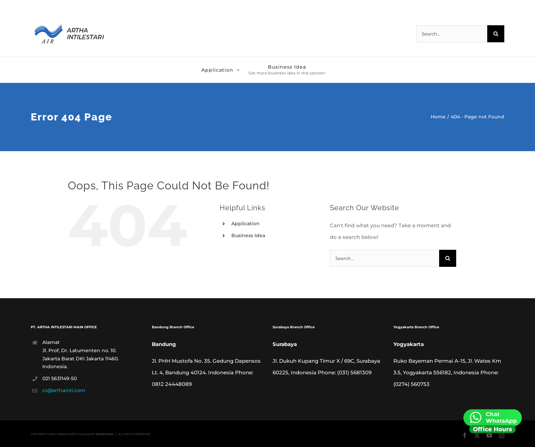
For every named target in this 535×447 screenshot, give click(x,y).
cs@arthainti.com (63, 390)
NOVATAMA (104, 434)
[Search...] (451, 33)
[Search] (495, 33)
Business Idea (248, 235)
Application (245, 223)
